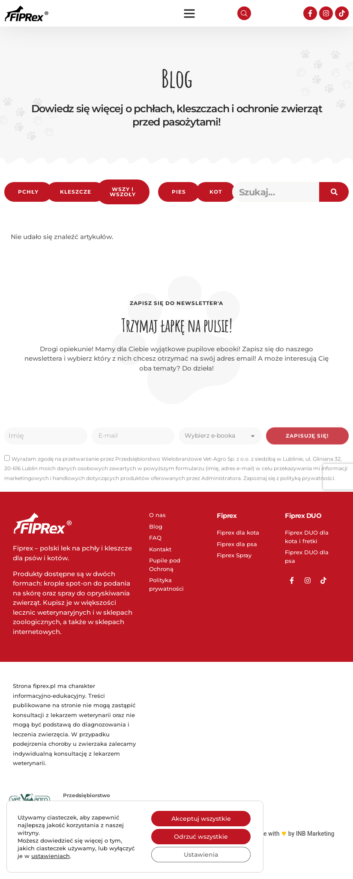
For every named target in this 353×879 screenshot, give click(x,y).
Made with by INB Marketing (292, 833)
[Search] (334, 192)
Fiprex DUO (303, 515)
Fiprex (226, 515)
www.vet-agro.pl (85, 864)
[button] (189, 13)
